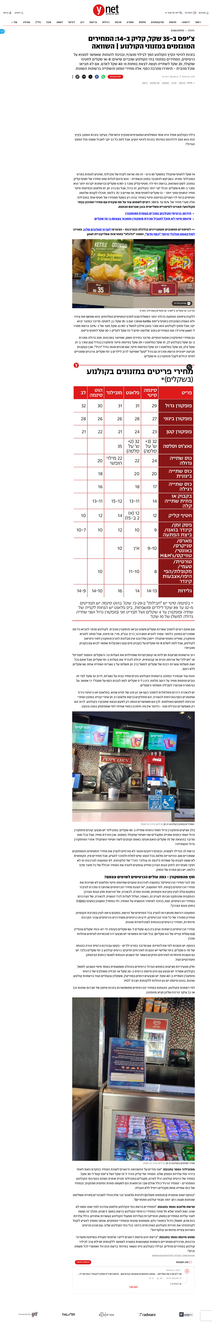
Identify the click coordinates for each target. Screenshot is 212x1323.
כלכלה (191, 30)
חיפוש (17, 13)
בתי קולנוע (154, 83)
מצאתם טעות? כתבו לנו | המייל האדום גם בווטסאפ (173, 1255)
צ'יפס (144, 83)
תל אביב (171, 13)
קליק (174, 83)
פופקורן (165, 83)
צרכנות (182, 83)
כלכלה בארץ (177, 30)
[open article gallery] (133, 273)
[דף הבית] (106, 16)
